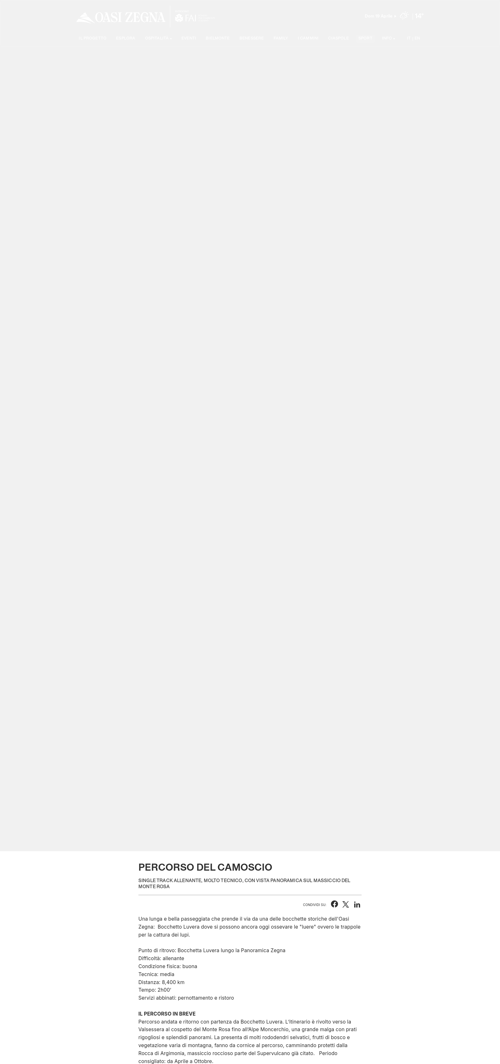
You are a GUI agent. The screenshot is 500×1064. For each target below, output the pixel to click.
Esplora (125, 38)
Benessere (251, 38)
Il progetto (93, 38)
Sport (365, 38)
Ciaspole (338, 38)
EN (417, 38)
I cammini (308, 38)
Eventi (188, 38)
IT (409, 38)
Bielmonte (218, 38)
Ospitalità (157, 38)
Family (281, 38)
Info (387, 38)
